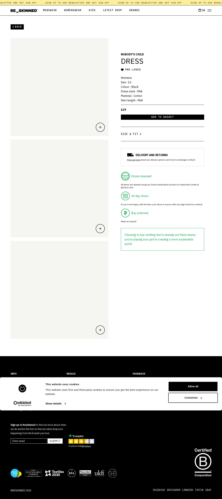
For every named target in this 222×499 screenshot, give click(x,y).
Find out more (133, 159)
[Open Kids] (92, 10)
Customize (193, 486)
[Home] (24, 11)
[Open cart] (201, 10)
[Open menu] (209, 10)
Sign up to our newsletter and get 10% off (80, 2)
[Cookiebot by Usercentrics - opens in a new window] (22, 492)
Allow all (193, 474)
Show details (53, 492)
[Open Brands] (134, 10)
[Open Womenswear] (73, 10)
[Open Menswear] (47, 10)
